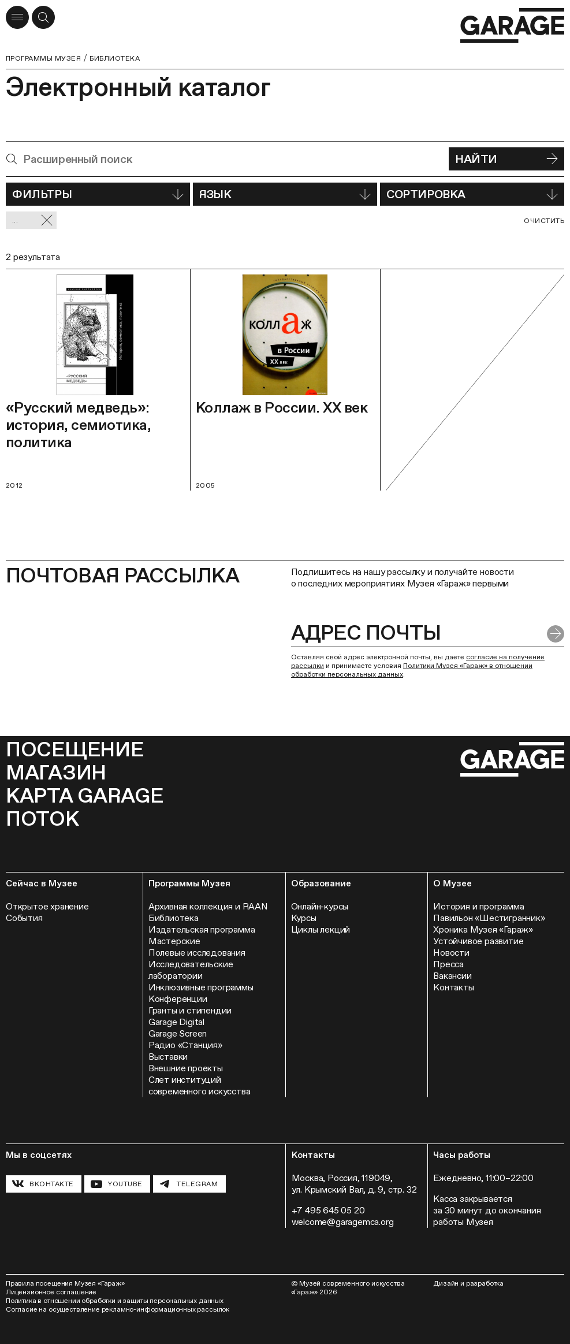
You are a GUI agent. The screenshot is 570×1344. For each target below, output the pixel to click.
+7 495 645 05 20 (328, 1210)
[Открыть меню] (17, 17)
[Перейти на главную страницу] (512, 26)
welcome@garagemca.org (343, 1221)
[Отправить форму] (555, 634)
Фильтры (98, 194)
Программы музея (43, 58)
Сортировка (472, 194)
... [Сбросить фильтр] (32, 220)
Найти (506, 159)
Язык (285, 194)
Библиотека (115, 58)
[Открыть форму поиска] (43, 17)
